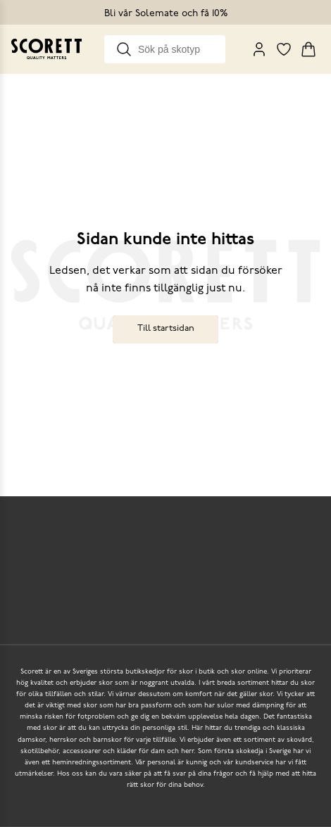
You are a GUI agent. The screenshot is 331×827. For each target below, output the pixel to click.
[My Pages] (259, 49)
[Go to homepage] (46, 49)
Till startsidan (165, 328)
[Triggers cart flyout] (308, 49)
